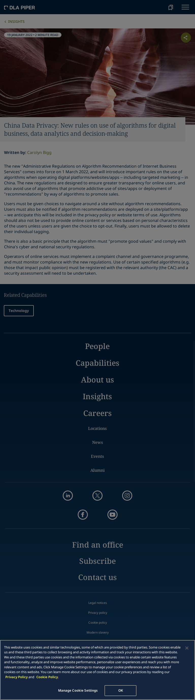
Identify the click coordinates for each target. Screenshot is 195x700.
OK (120, 690)
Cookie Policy (47, 677)
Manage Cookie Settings (78, 690)
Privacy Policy (16, 677)
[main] (97, 670)
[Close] (186, 648)
